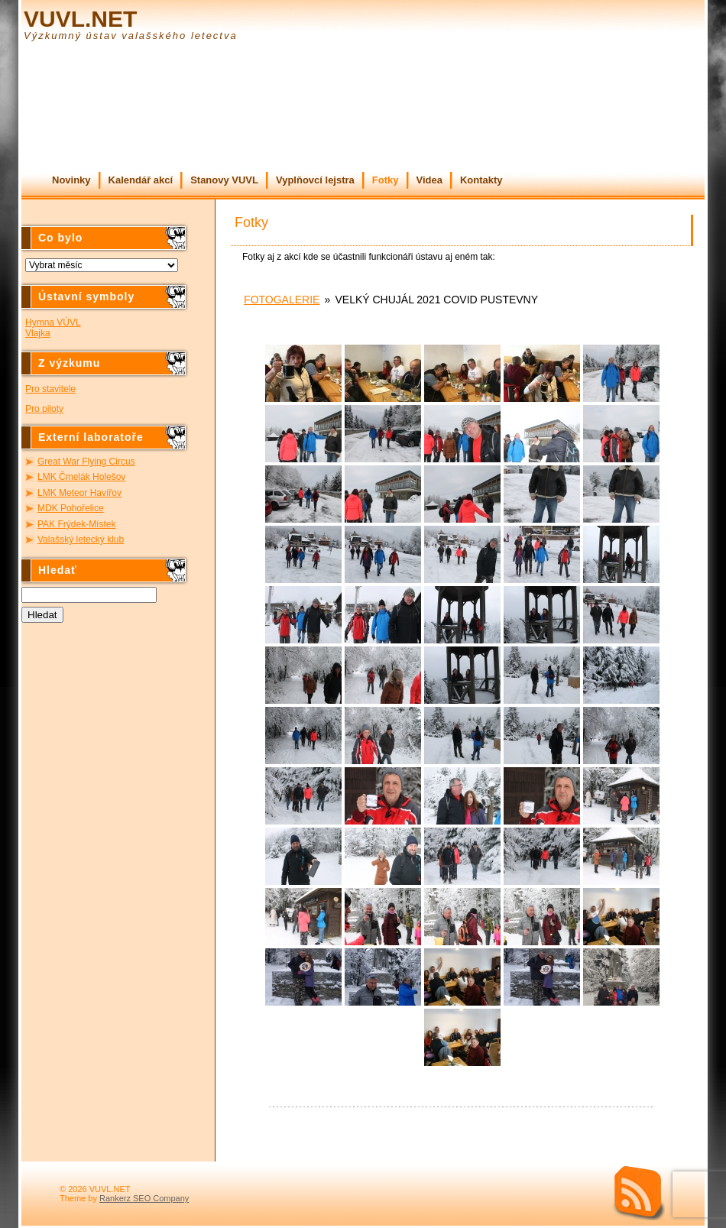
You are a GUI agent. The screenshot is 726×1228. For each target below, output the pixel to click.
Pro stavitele (50, 389)
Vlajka (37, 333)
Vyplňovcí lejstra (315, 180)
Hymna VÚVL (53, 322)
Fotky (385, 180)
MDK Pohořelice (70, 508)
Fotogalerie (281, 299)
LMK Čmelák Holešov (81, 476)
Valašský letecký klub (80, 539)
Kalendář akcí (141, 180)
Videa (429, 180)
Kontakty (481, 180)
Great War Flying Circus (86, 461)
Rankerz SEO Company (144, 1198)
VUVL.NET (80, 18)
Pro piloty (44, 408)
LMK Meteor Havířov (79, 493)
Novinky (71, 180)
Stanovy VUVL (224, 180)
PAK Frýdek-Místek (76, 524)
